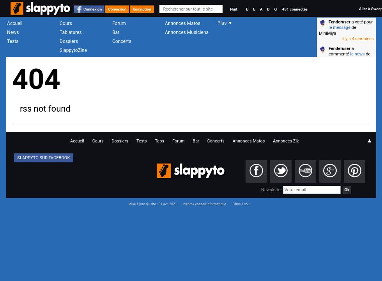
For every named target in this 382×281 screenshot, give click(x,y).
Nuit (233, 9)
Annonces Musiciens (187, 32)
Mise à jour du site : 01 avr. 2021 (152, 204)
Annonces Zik (286, 141)
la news (357, 54)
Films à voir (240, 204)
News (13, 32)
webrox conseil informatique (204, 204)
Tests (12, 41)
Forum (119, 23)
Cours (66, 23)
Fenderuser (339, 22)
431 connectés (295, 9)
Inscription (142, 9)
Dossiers (69, 41)
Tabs (159, 141)
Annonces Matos (182, 23)
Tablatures (71, 32)
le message (339, 27)
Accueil (15, 23)
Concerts (121, 41)
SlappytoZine (73, 50)
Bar (115, 32)
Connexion (92, 9)
